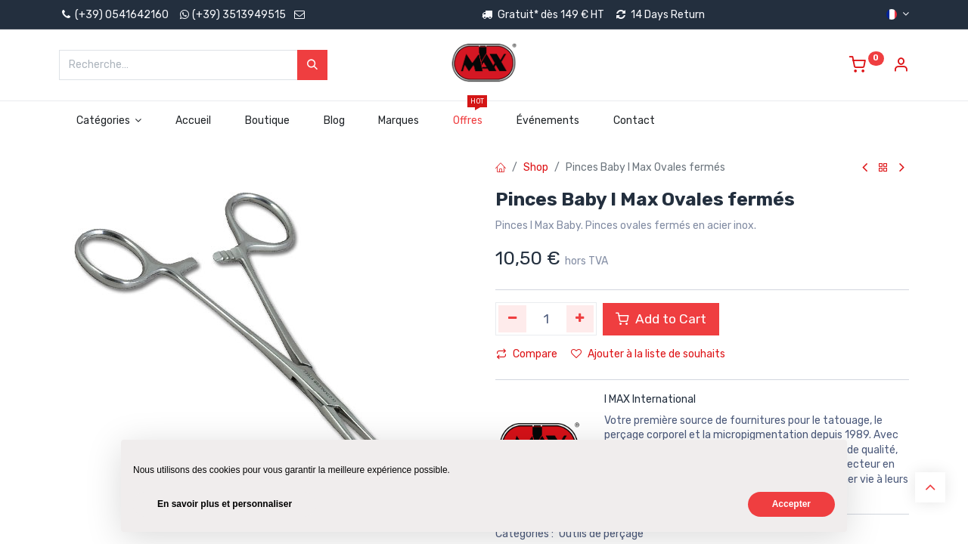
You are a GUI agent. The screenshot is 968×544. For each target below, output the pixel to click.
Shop (535, 167)
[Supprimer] (512, 318)
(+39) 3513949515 (239, 14)
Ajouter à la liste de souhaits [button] (648, 354)
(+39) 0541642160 (114, 14)
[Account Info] (900, 66)
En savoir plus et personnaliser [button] (224, 504)
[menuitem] (193, 121)
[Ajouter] (580, 318)
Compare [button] (526, 354)
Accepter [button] (791, 504)
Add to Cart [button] (661, 318)
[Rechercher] (312, 65)
